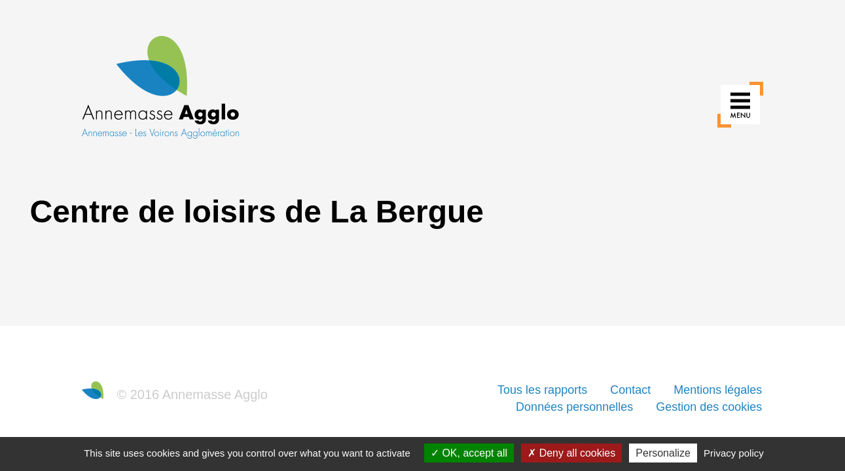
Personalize (663, 453)
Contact (630, 389)
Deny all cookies (571, 453)
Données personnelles (574, 406)
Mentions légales (718, 389)
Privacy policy (734, 453)
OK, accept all (469, 453)
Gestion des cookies (709, 406)
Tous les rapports (542, 389)
